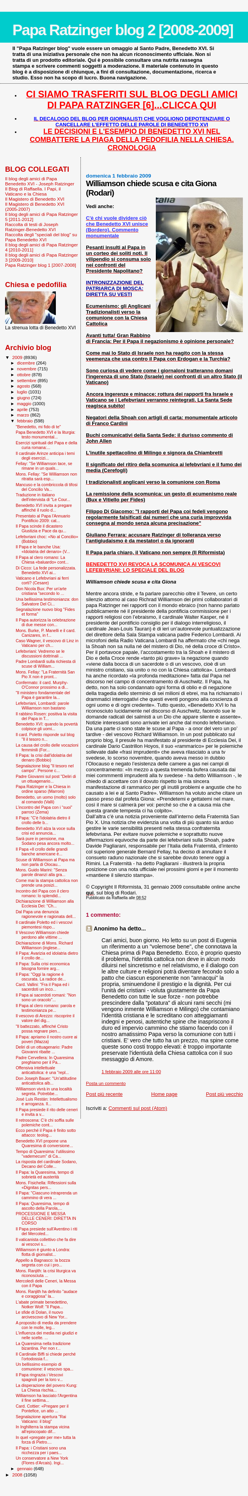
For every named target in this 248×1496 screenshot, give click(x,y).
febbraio (25, 420)
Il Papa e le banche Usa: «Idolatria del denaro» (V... (43, 549)
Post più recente (104, 1094)
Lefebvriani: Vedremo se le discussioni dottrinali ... (40, 653)
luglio (23, 392)
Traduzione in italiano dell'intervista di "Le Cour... (43, 497)
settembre (27, 380)
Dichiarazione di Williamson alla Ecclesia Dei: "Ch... (45, 903)
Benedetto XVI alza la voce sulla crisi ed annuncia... (45, 830)
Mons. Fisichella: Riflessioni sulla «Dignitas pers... (46, 1185)
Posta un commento (106, 1083)
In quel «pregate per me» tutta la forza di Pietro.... (45, 1439)
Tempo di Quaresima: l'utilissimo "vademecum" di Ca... (45, 1153)
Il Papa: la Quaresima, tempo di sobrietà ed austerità (44, 1174)
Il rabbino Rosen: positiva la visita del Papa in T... (46, 716)
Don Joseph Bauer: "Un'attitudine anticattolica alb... (46, 1080)
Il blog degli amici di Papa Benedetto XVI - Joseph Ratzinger (39, 181)
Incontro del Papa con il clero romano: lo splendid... (42, 893)
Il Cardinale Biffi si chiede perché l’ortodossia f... (46, 1356)
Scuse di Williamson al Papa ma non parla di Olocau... (45, 862)
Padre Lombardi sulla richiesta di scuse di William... (45, 663)
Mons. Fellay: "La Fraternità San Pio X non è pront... (45, 674)
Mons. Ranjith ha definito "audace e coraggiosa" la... (46, 1293)
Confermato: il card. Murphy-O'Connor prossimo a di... (42, 685)
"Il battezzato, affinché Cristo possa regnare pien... (42, 1028)
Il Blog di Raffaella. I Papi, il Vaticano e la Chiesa (33, 191)
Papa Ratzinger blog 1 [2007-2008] (40, 265)
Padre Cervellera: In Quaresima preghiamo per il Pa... (45, 1060)
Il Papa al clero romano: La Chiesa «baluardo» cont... (42, 559)
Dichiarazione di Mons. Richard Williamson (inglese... (44, 945)
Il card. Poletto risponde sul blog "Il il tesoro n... (45, 737)
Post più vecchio (224, 1094)
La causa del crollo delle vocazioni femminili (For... (47, 747)
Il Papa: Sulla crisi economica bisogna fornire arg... (43, 966)
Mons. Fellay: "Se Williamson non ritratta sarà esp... (46, 476)
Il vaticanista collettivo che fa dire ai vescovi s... (46, 1241)
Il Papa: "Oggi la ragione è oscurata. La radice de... (41, 976)
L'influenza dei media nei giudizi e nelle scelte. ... (46, 1335)
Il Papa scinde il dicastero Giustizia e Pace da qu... (41, 528)
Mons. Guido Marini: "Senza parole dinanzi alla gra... (41, 872)
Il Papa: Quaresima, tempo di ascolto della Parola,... (42, 1205)
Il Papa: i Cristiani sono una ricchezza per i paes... (41, 1450)
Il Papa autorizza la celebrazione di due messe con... (45, 622)
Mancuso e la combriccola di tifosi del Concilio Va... (46, 487)
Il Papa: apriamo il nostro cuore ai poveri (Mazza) (46, 1039)
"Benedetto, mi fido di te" (38, 426)
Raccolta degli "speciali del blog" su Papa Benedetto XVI (41, 237)
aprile (23, 409)
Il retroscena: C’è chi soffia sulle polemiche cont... (45, 1122)
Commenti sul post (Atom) (138, 1108)
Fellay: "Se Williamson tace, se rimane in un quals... (44, 466)
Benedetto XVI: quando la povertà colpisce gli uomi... (47, 726)
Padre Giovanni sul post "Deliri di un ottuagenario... (46, 778)
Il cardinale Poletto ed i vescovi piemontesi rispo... (44, 924)
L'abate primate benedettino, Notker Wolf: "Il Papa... (42, 1304)
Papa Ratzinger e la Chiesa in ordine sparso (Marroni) (43, 789)
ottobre (24, 374)
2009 (17, 357)
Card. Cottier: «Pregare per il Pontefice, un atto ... (42, 1408)
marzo (23, 415)
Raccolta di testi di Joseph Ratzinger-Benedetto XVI (31, 227)
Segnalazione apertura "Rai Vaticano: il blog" (41, 1419)
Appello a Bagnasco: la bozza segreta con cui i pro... (43, 1262)
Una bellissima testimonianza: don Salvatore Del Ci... (47, 601)
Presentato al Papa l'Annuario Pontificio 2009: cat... (43, 518)
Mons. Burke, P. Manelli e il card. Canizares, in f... (45, 633)
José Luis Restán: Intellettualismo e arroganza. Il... (46, 1101)
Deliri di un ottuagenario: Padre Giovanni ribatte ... (44, 1049)
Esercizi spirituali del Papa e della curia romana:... (46, 445)
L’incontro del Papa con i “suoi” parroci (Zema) (44, 809)
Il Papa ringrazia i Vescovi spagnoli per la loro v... (39, 1377)
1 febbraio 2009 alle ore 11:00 (131, 1071)
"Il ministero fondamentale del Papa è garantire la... (43, 695)
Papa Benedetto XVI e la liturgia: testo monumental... (45, 434)
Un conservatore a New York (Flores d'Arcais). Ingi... (42, 1460)
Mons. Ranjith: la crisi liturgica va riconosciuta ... (46, 1273)
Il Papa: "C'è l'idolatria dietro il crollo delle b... (43, 820)
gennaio (25, 1468)
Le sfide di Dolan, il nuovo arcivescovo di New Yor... (42, 1314)
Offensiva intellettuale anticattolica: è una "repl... (42, 1070)
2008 (17, 1474)
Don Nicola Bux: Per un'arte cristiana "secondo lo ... (41, 591)
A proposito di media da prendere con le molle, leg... (46, 1325)
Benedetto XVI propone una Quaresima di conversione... (44, 1143)
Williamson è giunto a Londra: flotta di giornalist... (43, 1252)
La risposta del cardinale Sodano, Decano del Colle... (46, 1164)
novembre (27, 368)
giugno (24, 397)
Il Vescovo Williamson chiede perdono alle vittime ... (42, 934)
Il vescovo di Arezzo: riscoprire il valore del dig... (45, 1018)
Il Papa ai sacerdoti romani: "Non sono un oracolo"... (46, 997)
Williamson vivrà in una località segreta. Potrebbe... (44, 1091)
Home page (164, 1094)
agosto (24, 386)
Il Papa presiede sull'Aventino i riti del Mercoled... (46, 1231)
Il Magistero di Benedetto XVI (34, 198)
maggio (25, 403)
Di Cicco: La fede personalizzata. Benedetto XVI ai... (46, 570)
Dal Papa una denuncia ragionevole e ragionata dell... (46, 914)
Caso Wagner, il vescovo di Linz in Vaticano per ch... (47, 643)
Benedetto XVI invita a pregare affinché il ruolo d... (44, 507)
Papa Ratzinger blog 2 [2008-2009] (122, 30)
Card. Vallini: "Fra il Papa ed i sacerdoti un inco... (42, 986)
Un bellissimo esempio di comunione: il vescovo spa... (44, 1366)
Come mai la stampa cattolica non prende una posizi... (47, 882)
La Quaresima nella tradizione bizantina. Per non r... (43, 1346)
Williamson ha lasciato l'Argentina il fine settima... (46, 1398)
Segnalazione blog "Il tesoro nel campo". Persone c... (44, 768)
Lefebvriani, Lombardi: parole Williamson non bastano (42, 705)
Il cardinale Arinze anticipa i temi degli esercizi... (45, 455)
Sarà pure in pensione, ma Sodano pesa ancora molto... (45, 841)
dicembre (26, 363)
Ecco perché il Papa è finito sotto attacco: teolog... (46, 1132)
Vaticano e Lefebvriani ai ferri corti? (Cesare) (42, 580)
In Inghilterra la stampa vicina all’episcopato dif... (43, 1429)
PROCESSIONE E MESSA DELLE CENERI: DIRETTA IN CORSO (46, 1218)
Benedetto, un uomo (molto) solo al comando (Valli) (45, 799)
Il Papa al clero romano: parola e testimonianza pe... (45, 1008)
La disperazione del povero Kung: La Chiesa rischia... (46, 1387)
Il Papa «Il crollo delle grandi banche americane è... (42, 851)
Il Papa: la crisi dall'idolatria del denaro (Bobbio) (44, 757)
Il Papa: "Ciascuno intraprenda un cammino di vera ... (46, 1195)
